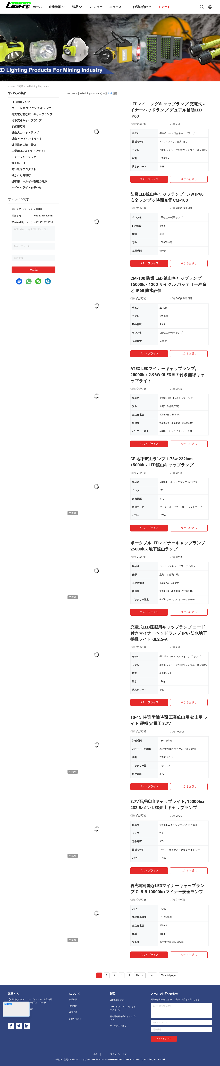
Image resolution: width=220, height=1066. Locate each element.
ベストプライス (149, 179)
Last (152, 975)
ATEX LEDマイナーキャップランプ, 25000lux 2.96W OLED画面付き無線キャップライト (167, 374)
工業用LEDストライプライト (29, 151)
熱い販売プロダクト (24, 169)
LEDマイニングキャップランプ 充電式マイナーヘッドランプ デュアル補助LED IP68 (168, 110)
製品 (20, 86)
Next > (139, 975)
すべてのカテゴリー (119, 1026)
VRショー (96, 6)
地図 (96, 1054)
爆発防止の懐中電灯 (24, 144)
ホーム (11, 86)
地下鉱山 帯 (19, 163)
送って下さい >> (163, 1038)
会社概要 (73, 999)
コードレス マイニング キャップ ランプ (33, 108)
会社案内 (73, 1006)
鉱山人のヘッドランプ (25, 132)
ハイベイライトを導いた (26, 187)
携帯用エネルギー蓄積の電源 (29, 181)
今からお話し (189, 179)
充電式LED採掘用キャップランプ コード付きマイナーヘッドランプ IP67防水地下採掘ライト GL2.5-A (168, 633)
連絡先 (33, 269)
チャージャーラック (24, 157)
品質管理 (73, 1012)
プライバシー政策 (118, 1054)
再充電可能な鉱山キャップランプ (32, 114)
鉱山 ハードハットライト (27, 138)
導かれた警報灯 (21, 175)
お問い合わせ (75, 1019)
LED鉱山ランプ (21, 102)
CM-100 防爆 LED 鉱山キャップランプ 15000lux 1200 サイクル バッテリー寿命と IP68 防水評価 (168, 284)
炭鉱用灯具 (18, 126)
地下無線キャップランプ (26, 120)
